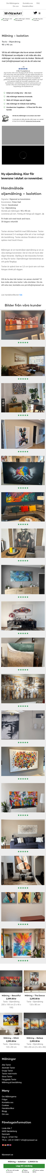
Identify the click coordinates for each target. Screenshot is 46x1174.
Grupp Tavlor (7, 1068)
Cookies (5, 1103)
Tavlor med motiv (9, 1071)
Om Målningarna (12, 3)
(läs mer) (25, 93)
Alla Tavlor (6, 1062)
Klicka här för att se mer (33, 119)
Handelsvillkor (27, 6)
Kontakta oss (28, 3)
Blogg (4, 1109)
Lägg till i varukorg (24, 1166)
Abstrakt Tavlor (8, 1065)
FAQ (38, 3)
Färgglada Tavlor (9, 1077)
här (21, 292)
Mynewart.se (7, 1152)
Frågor (4, 1097)
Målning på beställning (12, 1080)
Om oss (16, 6)
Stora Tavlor (7, 1074)
